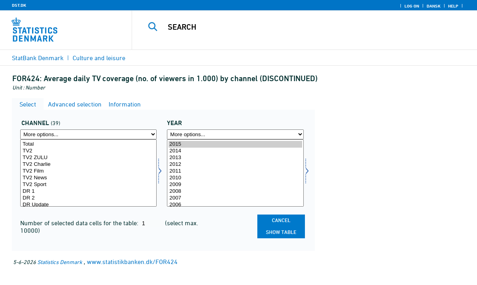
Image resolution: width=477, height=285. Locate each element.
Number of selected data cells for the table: (80, 222)
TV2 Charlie (88, 164)
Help (453, 6)
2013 (235, 157)
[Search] (300, 27)
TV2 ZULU (88, 157)
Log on (411, 6)
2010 (235, 178)
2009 (235, 184)
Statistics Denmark (59, 261)
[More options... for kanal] (88, 134)
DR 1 (88, 191)
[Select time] (235, 173)
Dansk (434, 6)
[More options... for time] (235, 134)
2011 (235, 171)
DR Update (88, 204)
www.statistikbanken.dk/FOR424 (132, 261)
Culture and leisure (99, 57)
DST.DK (19, 5)
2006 (235, 204)
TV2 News (88, 178)
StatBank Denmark (37, 57)
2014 (235, 151)
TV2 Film (88, 171)
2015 (235, 144)
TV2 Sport (88, 184)
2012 (235, 164)
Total (88, 144)
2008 (235, 191)
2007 (235, 198)
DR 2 (88, 198)
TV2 (88, 151)
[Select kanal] (88, 173)
